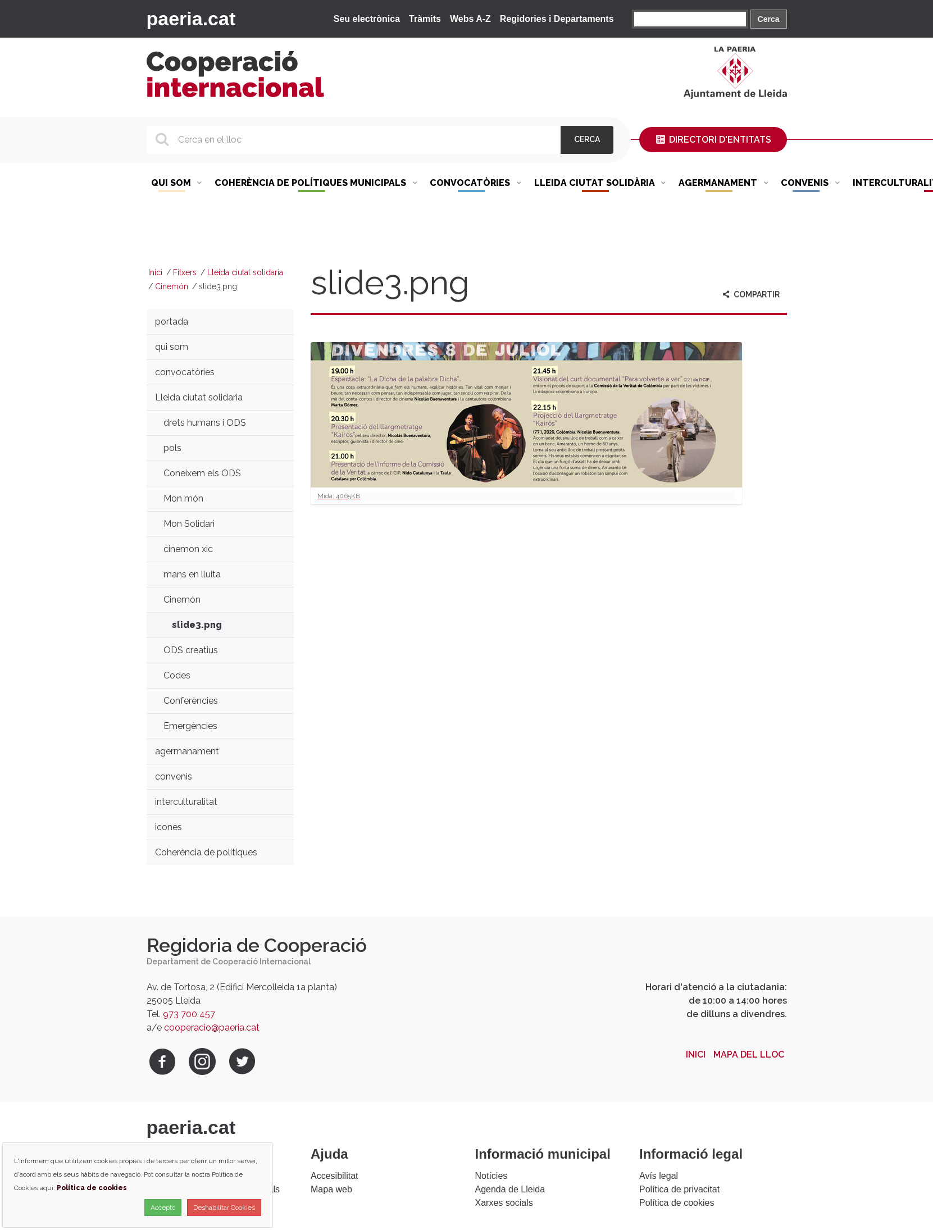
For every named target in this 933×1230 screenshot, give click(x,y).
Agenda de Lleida (510, 1189)
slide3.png (197, 624)
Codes (176, 675)
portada (171, 321)
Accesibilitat (334, 1176)
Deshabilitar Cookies (224, 1207)
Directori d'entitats (712, 139)
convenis (173, 776)
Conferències (190, 700)
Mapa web (331, 1189)
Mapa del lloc (748, 1054)
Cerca (769, 19)
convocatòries (185, 372)
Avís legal (658, 1176)
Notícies (491, 1176)
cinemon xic (188, 549)
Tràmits (425, 19)
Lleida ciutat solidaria (245, 272)
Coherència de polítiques (206, 852)
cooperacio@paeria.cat (212, 1027)
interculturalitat (186, 801)
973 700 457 (189, 1014)
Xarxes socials (504, 1203)
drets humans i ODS (204, 422)
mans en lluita (192, 574)
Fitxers (185, 272)
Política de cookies (676, 1203)
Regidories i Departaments (557, 19)
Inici (155, 272)
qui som (171, 346)
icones (168, 827)
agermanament (187, 751)
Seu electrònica (367, 19)
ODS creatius (190, 650)
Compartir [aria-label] (750, 294)
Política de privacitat (679, 1189)
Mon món (183, 498)
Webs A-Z (470, 19)
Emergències (190, 726)
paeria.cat (191, 18)
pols (172, 448)
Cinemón (171, 286)
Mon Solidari (189, 523)
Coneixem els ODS (202, 473)
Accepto (163, 1207)
